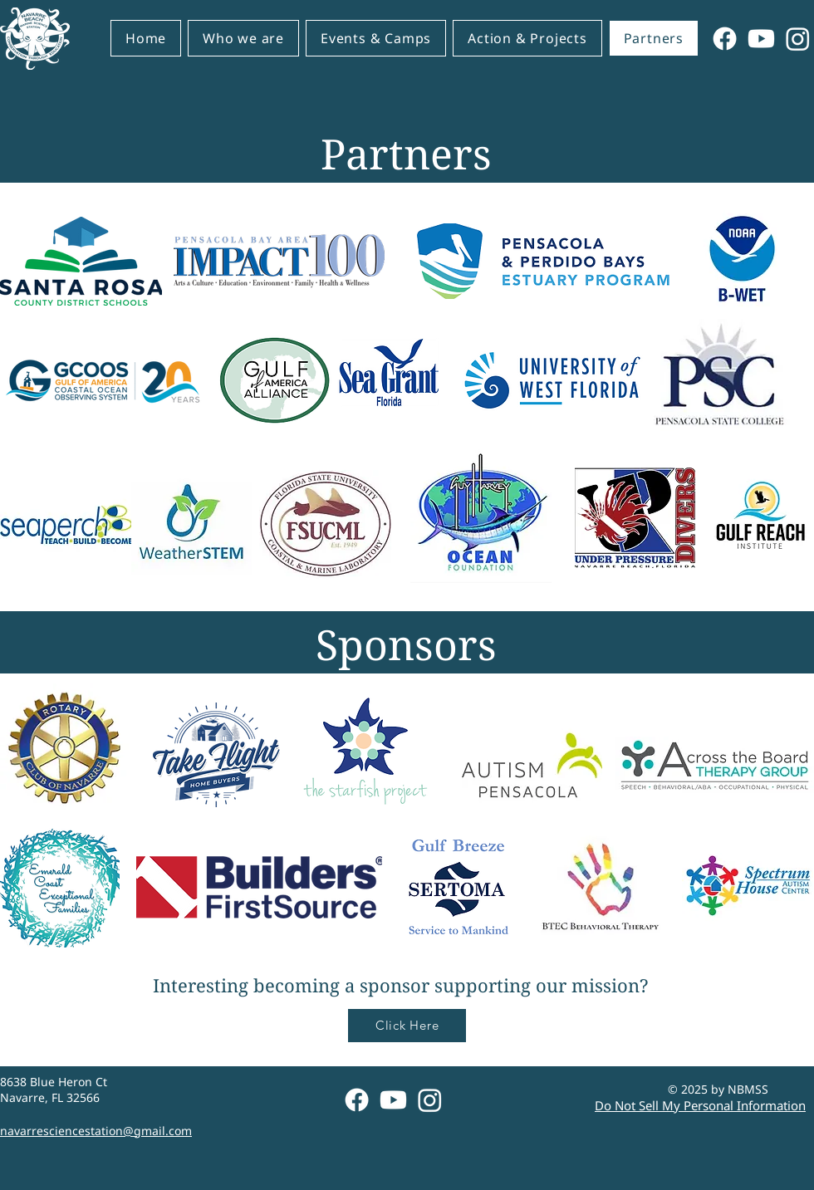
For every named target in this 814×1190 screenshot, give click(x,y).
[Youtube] (761, 38)
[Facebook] (724, 38)
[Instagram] (797, 38)
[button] (243, 38)
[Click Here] (407, 1025)
